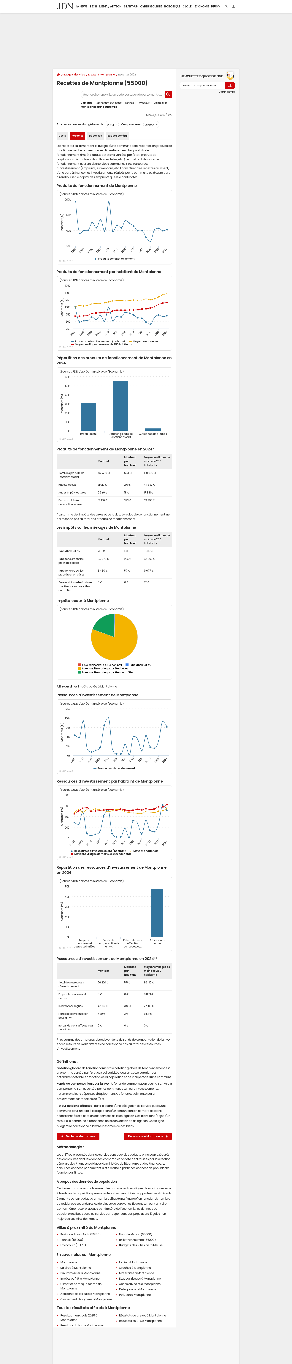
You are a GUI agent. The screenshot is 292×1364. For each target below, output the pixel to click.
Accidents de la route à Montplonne (85, 1293)
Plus (216, 6)
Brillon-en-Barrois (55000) (137, 1239)
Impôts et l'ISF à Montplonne (80, 1278)
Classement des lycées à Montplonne (86, 1299)
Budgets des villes (74, 74)
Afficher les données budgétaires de (80, 124)
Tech (93, 6)
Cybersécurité (151, 6)
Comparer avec (131, 124)
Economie (201, 6)
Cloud (187, 6)
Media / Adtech (110, 6)
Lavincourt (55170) (73, 1245)
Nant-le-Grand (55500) (135, 1234)
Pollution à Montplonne (135, 1294)
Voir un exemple (227, 92)
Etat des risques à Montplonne (140, 1278)
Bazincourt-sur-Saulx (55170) (80, 1234)
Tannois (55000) (71, 1239)
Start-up (131, 6)
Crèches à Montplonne (135, 1267)
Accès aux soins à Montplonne (140, 1283)
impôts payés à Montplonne (97, 686)
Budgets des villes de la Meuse (141, 1245)
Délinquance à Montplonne (137, 1289)
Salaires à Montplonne (75, 1267)
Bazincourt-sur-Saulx (108, 103)
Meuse (92, 74)
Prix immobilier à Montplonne (80, 1273)
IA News (82, 6)
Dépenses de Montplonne (148, 1136)
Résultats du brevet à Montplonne (142, 1315)
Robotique (172, 6)
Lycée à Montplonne (133, 1262)
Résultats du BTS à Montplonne (140, 1320)
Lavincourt (144, 103)
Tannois (129, 103)
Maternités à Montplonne (136, 1273)
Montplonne (107, 74)
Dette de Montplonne (78, 1136)
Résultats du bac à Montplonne (81, 1325)
